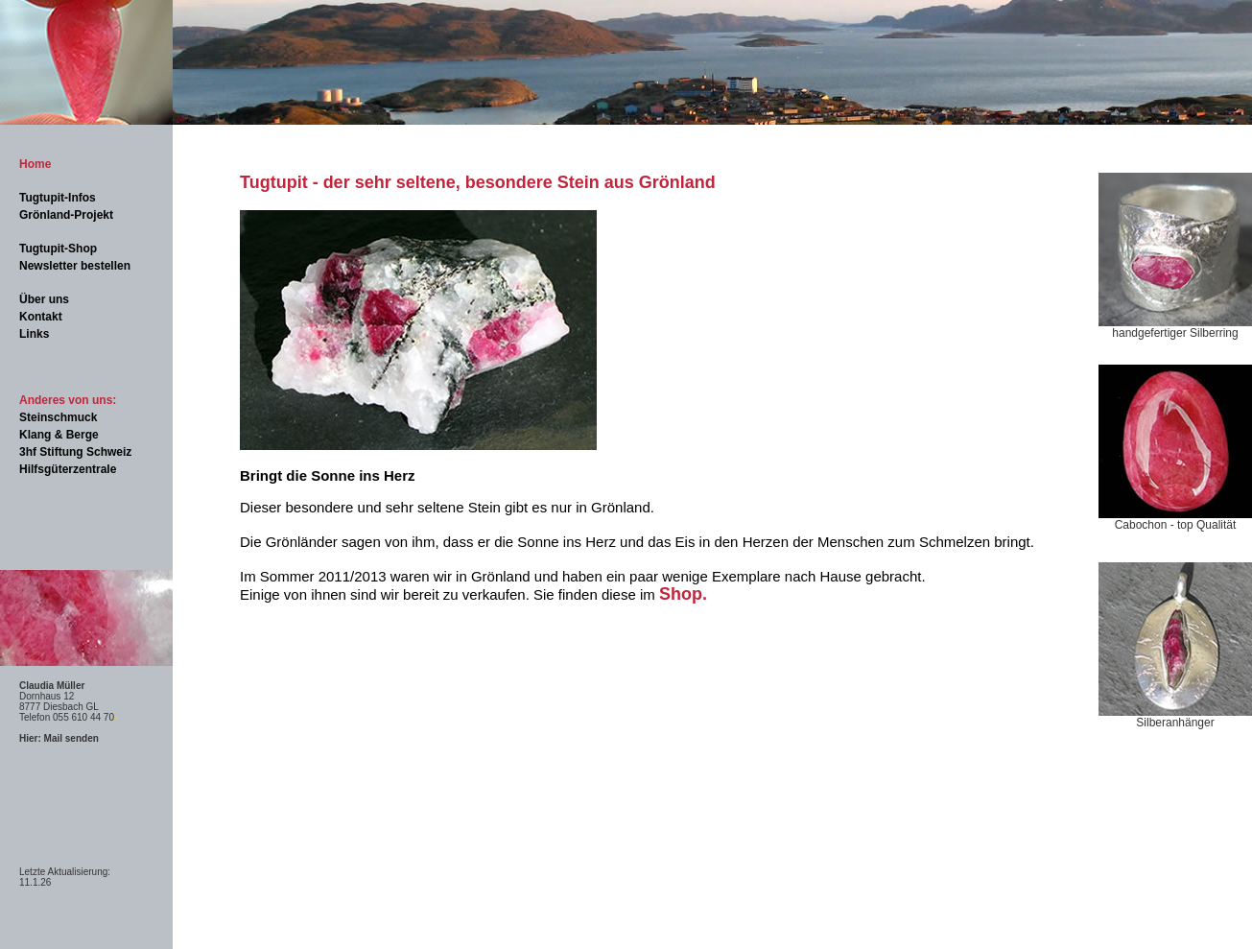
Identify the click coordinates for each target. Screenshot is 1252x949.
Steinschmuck (58, 417)
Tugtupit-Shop (58, 248)
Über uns (44, 299)
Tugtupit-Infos (57, 197)
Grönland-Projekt (66, 215)
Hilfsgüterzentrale (67, 469)
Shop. (683, 594)
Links (34, 334)
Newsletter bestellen (74, 266)
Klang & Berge (59, 434)
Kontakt (40, 316)
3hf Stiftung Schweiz (75, 452)
